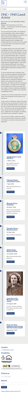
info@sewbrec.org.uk (8, 350)
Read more (10, 168)
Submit (4, 387)
